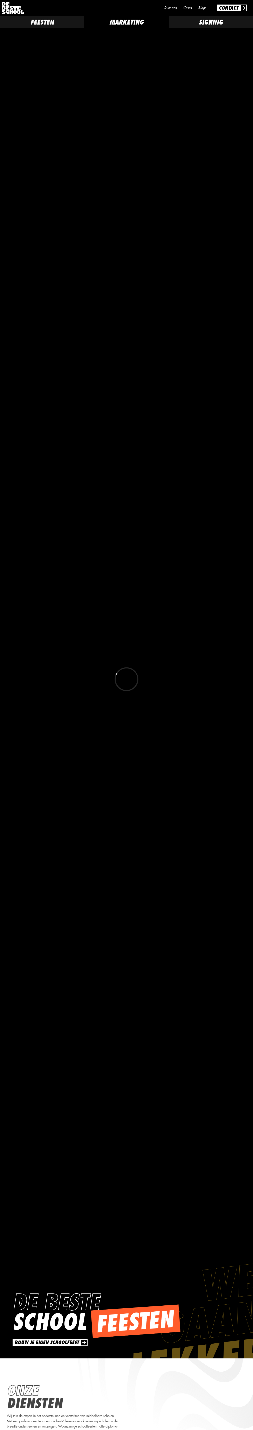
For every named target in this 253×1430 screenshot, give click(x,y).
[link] (232, 8)
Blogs (202, 7)
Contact (228, 8)
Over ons (170, 7)
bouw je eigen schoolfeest (47, 1342)
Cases (187, 7)
